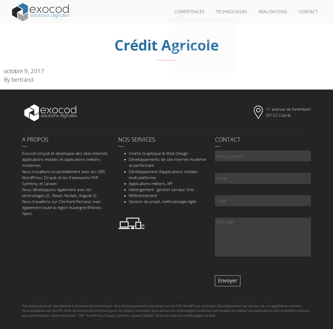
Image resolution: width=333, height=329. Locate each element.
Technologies (231, 12)
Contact (308, 12)
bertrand (22, 79)
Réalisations (273, 12)
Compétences (189, 12)
